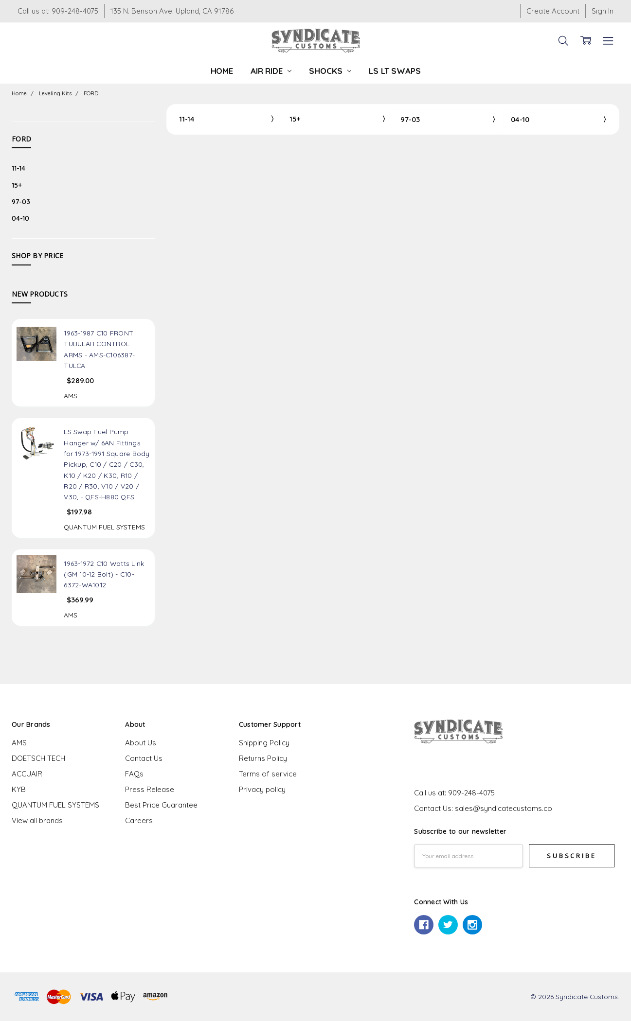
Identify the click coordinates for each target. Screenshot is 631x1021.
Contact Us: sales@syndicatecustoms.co (483, 808)
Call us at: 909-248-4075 (58, 11)
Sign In (602, 11)
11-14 (18, 168)
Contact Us (143, 758)
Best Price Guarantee (161, 805)
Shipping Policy (264, 742)
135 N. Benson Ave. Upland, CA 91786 (172, 11)
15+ (17, 185)
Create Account (552, 11)
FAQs (134, 773)
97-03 (21, 201)
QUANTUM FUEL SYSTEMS (55, 805)
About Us (140, 742)
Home (222, 71)
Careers (139, 820)
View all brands (37, 820)
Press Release (149, 789)
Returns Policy (263, 758)
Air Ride (271, 71)
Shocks (330, 71)
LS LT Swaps (394, 71)
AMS (19, 742)
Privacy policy (262, 789)
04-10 (20, 218)
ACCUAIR (27, 773)
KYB (19, 789)
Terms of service (268, 773)
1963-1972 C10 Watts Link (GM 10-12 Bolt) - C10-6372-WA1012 (104, 574)
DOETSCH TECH (38, 758)
